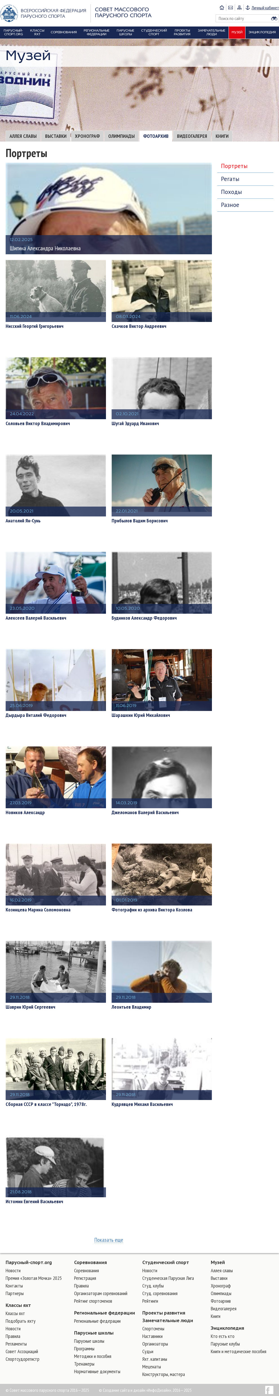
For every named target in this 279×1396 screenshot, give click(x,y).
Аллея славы (23, 136)
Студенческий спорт (165, 1262)
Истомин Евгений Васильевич (34, 1201)
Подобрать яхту (21, 1321)
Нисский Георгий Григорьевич (34, 326)
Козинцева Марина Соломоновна (38, 910)
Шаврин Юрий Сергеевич (30, 1007)
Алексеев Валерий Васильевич (36, 618)
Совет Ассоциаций (22, 1351)
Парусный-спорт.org (29, 1262)
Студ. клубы (153, 1285)
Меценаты (151, 1366)
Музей (218, 1262)
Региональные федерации (104, 1313)
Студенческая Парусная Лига (168, 1278)
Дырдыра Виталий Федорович (36, 715)
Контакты (14, 1285)
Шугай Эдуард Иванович (135, 423)
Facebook (269, 1390)
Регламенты (16, 1343)
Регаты (230, 179)
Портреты (234, 166)
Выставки (56, 136)
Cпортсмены (153, 1328)
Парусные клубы (225, 1343)
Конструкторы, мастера (163, 1374)
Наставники (152, 1336)
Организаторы (155, 1343)
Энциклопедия (227, 1328)
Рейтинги (150, 1301)
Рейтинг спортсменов (93, 1301)
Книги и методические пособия (238, 1351)
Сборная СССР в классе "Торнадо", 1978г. (46, 1104)
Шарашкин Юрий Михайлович (141, 715)
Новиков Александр (25, 812)
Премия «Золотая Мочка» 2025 (34, 1278)
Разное (230, 205)
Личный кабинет (265, 7)
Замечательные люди (167, 1320)
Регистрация (85, 1278)
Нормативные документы (97, 1371)
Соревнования (90, 1262)
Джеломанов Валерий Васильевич (145, 812)
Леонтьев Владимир (131, 1007)
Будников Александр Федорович (144, 618)
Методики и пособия (92, 1356)
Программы (84, 1348)
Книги (222, 136)
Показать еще (108, 1240)
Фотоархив (156, 136)
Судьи (147, 1351)
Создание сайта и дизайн (124, 1390)
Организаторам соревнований (100, 1293)
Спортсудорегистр (22, 1359)
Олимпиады (121, 136)
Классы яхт (18, 1305)
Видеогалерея (192, 136)
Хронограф (87, 136)
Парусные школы (94, 1333)
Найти (274, 18)
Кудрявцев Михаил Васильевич (142, 1104)
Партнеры (15, 1293)
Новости (13, 1270)
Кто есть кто (222, 1336)
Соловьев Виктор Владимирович (38, 423)
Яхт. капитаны (154, 1359)
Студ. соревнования (160, 1293)
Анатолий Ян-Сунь (23, 521)
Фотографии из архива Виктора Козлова (152, 910)
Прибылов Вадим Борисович (140, 521)
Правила (13, 1336)
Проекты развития (163, 1313)
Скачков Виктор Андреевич (139, 326)
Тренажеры (84, 1363)
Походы (231, 192)
